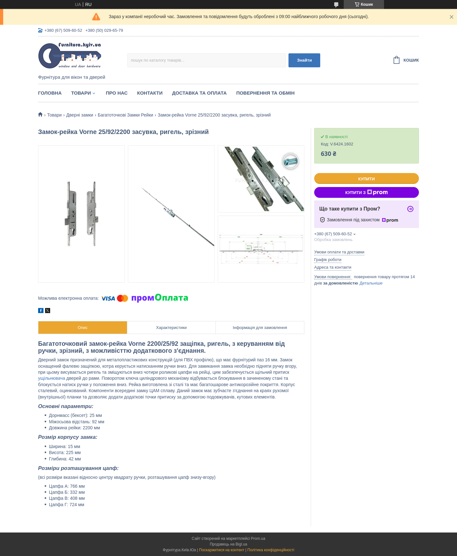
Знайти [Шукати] (304, 60)
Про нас (117, 92)
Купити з (366, 192)
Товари (81, 92)
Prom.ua (258, 538)
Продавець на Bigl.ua (228, 544)
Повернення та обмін (265, 92)
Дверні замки (79, 114)
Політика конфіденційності (271, 550)
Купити (366, 179)
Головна (50, 92)
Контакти (149, 92)
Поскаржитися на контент (221, 550)
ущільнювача (51, 378)
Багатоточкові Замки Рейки (125, 114)
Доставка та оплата (199, 92)
